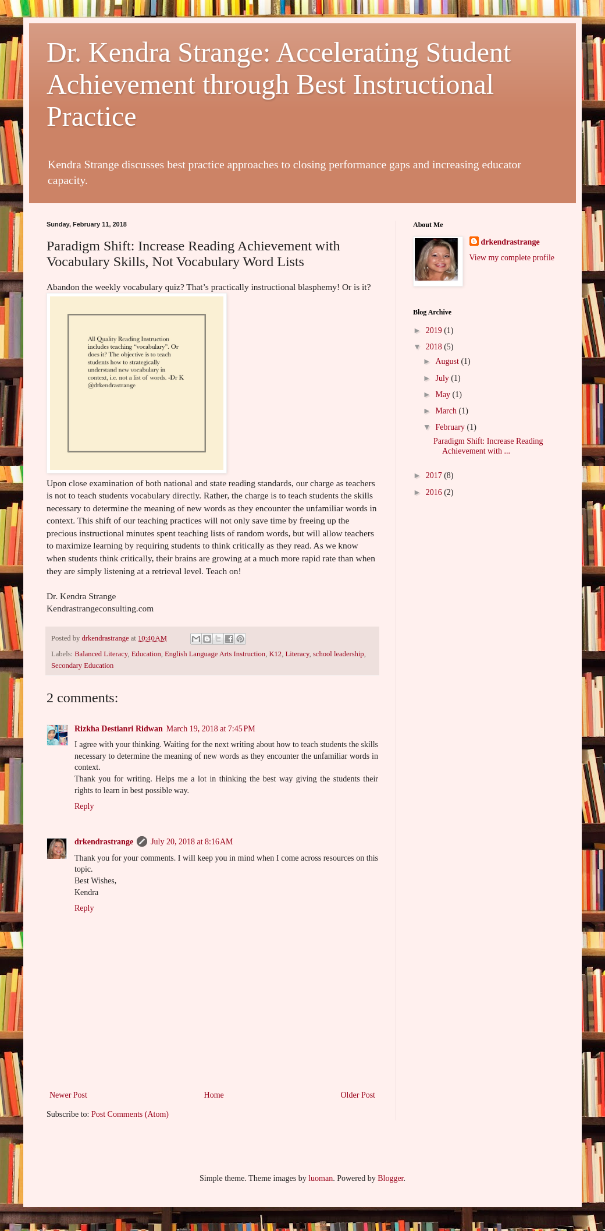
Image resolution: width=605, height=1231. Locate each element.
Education (146, 654)
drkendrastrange (103, 841)
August (448, 361)
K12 (275, 654)
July (443, 378)
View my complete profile (512, 257)
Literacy (297, 654)
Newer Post (68, 1095)
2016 (435, 492)
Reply (84, 806)
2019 (435, 330)
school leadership (338, 654)
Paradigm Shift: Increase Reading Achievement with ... (488, 446)
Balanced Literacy (100, 654)
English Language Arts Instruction (215, 654)
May (443, 394)
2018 (435, 346)
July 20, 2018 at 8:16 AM (192, 841)
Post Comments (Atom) (130, 1114)
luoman (320, 1178)
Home (214, 1095)
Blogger (390, 1178)
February (451, 427)
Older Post (358, 1095)
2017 (435, 475)
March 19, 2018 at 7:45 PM (210, 728)
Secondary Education (82, 666)
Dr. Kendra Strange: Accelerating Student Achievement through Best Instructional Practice (279, 84)
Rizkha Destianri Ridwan (118, 728)
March (446, 410)
